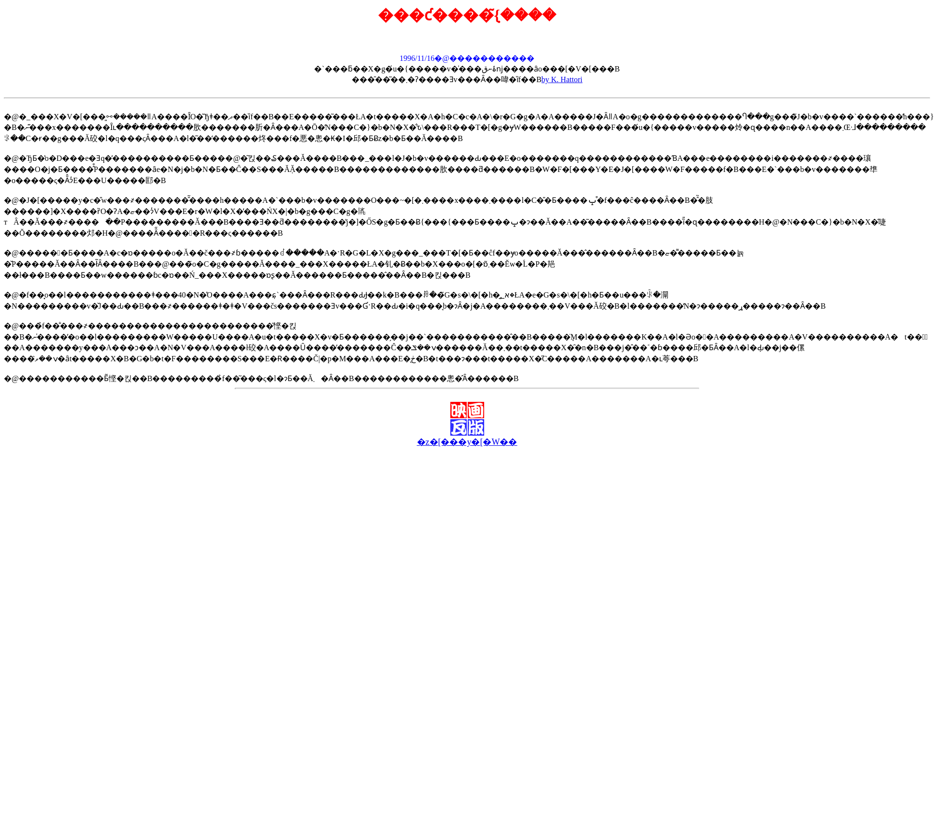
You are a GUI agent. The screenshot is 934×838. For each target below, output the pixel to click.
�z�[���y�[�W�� (467, 442)
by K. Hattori (562, 79)
